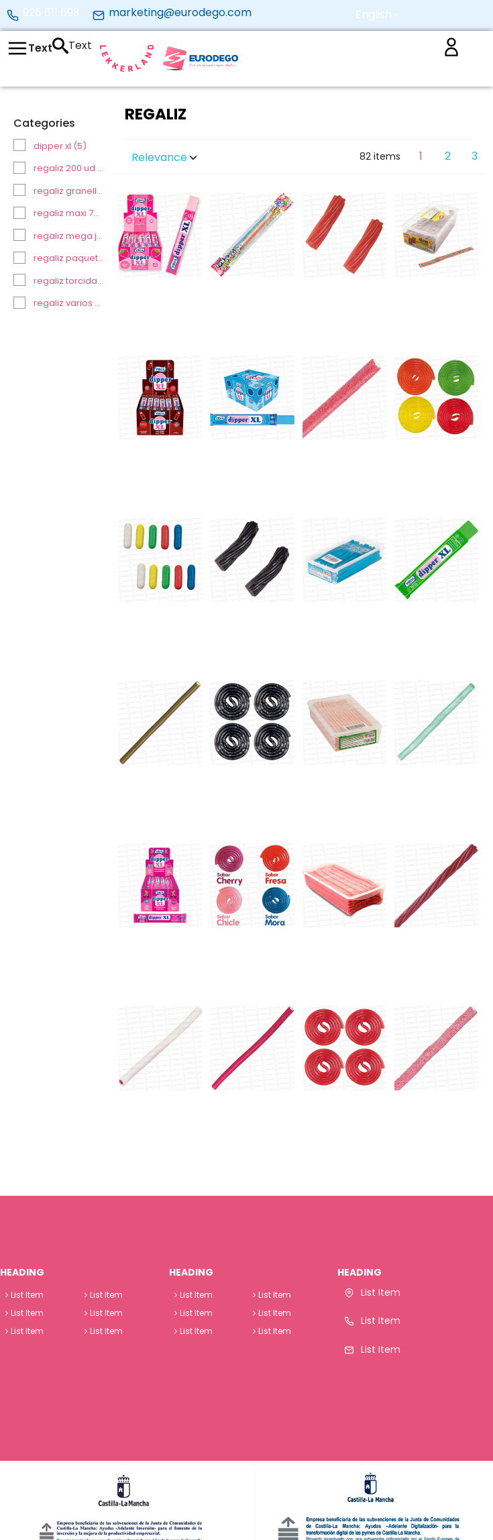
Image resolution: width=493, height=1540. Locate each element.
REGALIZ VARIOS (69, 303)
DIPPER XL (60, 146)
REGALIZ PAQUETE (69, 258)
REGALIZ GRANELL (69, 191)
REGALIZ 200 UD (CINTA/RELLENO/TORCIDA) (69, 168)
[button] (376, 15)
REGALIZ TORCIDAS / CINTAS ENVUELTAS (69, 280)
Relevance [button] (165, 157)
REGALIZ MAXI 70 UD (69, 213)
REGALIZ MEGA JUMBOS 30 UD (69, 235)
